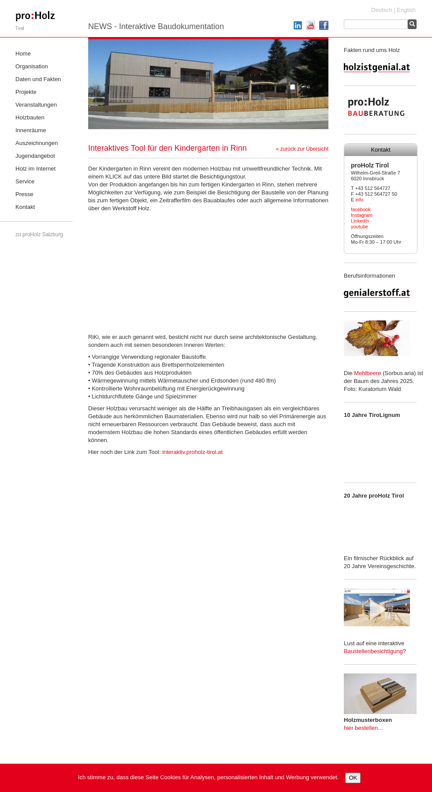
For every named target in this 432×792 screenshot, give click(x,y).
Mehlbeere (367, 373)
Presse (24, 194)
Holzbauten (30, 117)
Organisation (31, 66)
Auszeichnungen (36, 143)
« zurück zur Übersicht (302, 149)
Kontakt (25, 207)
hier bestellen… (364, 728)
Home (23, 53)
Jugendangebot (35, 155)
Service (24, 181)
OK (353, 777)
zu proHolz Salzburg (39, 234)
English (406, 10)
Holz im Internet (35, 168)
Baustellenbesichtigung (373, 651)
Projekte (26, 92)
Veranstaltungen (36, 104)
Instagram (361, 215)
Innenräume (30, 130)
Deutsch (381, 10)
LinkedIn (360, 220)
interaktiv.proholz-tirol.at (192, 452)
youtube (359, 226)
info (359, 199)
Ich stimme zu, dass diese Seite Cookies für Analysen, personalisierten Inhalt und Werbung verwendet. (208, 777)
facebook (361, 209)
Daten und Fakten (38, 79)
